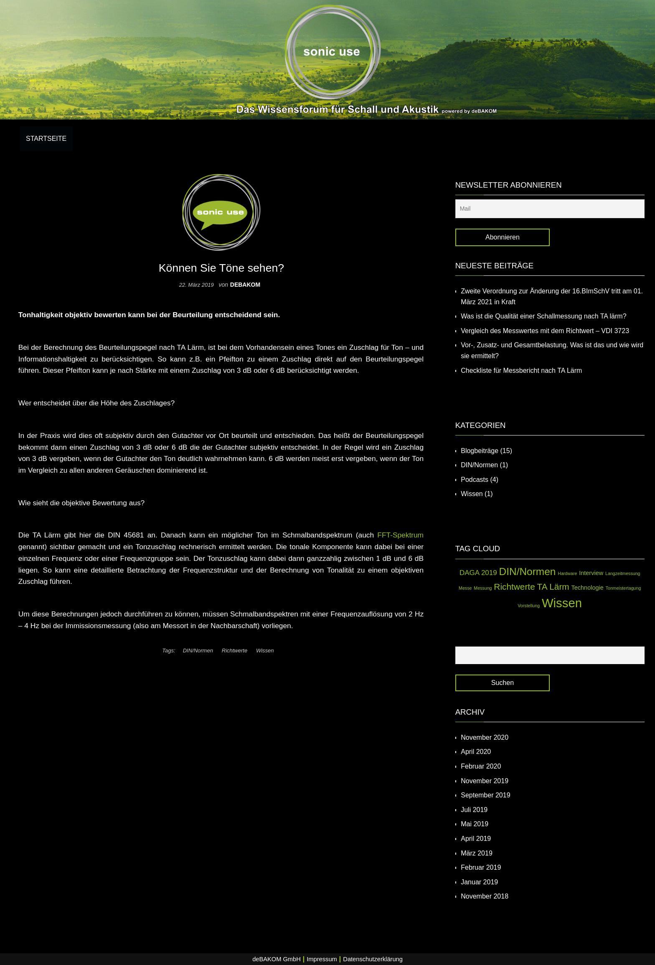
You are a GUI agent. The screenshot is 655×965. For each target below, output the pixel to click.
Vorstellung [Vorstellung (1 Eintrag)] (529, 605)
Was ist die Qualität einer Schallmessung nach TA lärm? (543, 316)
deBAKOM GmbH (276, 959)
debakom (245, 284)
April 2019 (476, 838)
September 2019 (485, 795)
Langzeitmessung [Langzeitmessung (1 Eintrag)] (622, 573)
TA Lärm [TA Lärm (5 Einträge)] (553, 586)
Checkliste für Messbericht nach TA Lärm (521, 370)
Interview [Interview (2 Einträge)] (591, 573)
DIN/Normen (198, 650)
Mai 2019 (474, 824)
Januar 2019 (479, 882)
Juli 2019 (474, 809)
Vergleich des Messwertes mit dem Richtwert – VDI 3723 (545, 330)
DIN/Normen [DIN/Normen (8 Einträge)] (527, 571)
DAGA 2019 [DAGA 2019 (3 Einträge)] (478, 573)
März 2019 (477, 853)
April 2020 (476, 751)
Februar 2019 (481, 867)
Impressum (322, 959)
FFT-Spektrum (400, 535)
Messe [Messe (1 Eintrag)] (465, 588)
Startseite (46, 138)
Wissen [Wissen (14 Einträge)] (562, 603)
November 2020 (484, 737)
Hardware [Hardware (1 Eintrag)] (567, 573)
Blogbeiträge (479, 450)
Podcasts (474, 479)
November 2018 (484, 896)
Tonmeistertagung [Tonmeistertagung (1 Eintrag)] (623, 588)
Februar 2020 (481, 766)
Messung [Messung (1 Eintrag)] (483, 588)
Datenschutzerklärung (373, 959)
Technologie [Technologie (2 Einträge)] (587, 587)
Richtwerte (234, 650)
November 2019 (484, 780)
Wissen (265, 650)
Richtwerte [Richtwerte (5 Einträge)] (514, 586)
